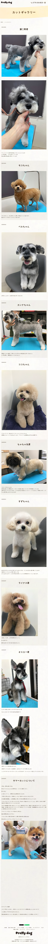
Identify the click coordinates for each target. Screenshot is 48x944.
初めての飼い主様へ (12, 927)
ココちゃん (24, 364)
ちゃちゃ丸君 (24, 444)
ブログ (42, 927)
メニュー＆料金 (28, 927)
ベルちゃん (24, 227)
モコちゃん (24, 165)
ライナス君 (24, 583)
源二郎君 (24, 29)
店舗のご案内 (15, 929)
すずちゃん (24, 501)
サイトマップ (22, 929)
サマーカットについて (24, 781)
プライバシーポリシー (30, 929)
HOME (2, 22)
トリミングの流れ (20, 927)
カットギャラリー (36, 927)
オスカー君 (24, 652)
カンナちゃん (24, 305)
